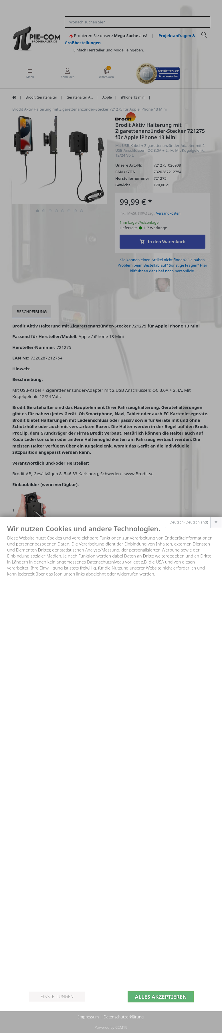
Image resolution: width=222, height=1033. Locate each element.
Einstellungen (56, 996)
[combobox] (193, 522)
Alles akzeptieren (161, 996)
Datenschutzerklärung (124, 1017)
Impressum (88, 1017)
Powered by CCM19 (111, 1027)
